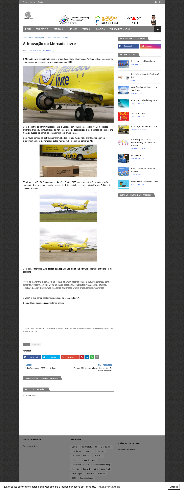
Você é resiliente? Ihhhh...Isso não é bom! (144, 88)
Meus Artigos (77, 474)
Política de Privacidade (127, 450)
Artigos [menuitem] (73, 29)
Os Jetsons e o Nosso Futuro (143, 61)
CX (96, 447)
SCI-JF (74, 478)
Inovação (39, 38)
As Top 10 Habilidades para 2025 (145, 100)
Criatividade (87, 447)
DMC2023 (87, 456)
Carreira (75, 447)
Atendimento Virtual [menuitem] (119, 29)
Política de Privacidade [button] (108, 487)
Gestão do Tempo (89, 460)
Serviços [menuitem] (58, 29)
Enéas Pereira (33, 51)
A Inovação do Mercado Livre (144, 126)
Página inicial (28, 38)
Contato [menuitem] (100, 29)
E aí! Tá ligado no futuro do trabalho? (143, 170)
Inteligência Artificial (102, 469)
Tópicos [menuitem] (86, 29)
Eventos (75, 460)
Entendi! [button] (174, 487)
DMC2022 (76, 456)
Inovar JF (86, 469)
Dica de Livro (77, 451)
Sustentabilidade (86, 478)
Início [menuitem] (28, 29)
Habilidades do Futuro (80, 465)
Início (25, 2)
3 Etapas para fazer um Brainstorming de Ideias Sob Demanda (143, 142)
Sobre (32, 2)
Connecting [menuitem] (42, 29)
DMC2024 (98, 456)
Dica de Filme (106, 447)
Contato (41, 2)
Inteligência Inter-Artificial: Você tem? (145, 75)
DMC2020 (89, 451)
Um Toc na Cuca (138, 113)
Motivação (90, 474)
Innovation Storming (101, 465)
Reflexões (101, 474)
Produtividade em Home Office (144, 182)
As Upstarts (136, 155)
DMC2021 (101, 451)
